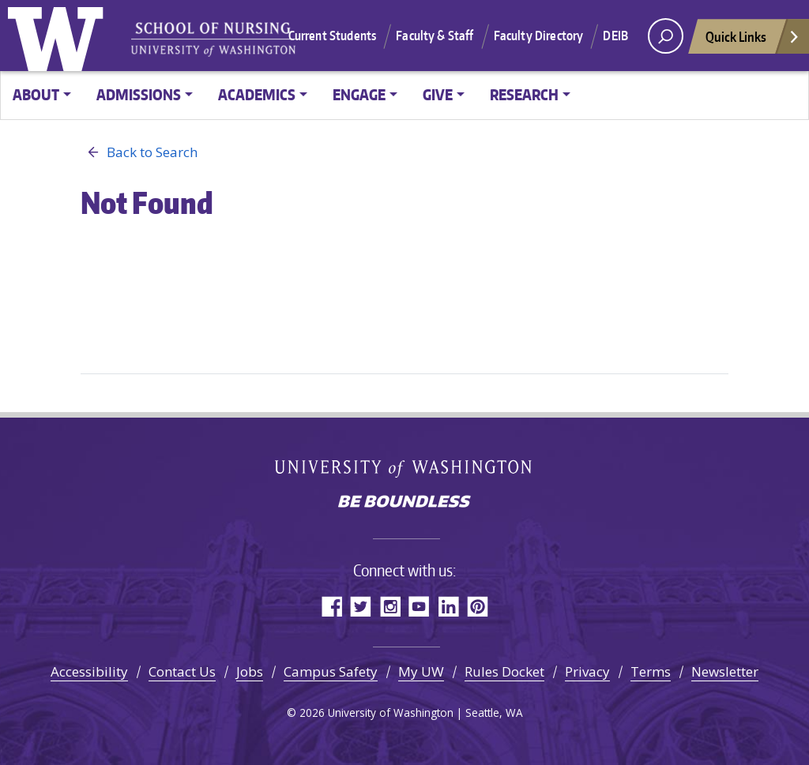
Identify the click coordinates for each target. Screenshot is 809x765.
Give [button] (438, 94)
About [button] (36, 94)
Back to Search (139, 152)
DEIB (615, 35)
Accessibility (89, 671)
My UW (421, 671)
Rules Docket (504, 671)
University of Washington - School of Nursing (213, 40)
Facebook (331, 606)
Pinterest (477, 606)
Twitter (360, 606)
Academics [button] (256, 94)
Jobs (249, 671)
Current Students (332, 35)
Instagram (390, 606)
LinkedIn (448, 606)
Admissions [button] (138, 94)
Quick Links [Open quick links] (753, 41)
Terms (650, 671)
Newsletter (724, 671)
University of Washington (59, 35)
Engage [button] (359, 94)
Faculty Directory (539, 35)
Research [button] (524, 94)
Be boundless (404, 502)
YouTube (419, 606)
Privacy (587, 671)
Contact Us (182, 671)
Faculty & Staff (434, 35)
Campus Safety (331, 671)
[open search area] (665, 36)
